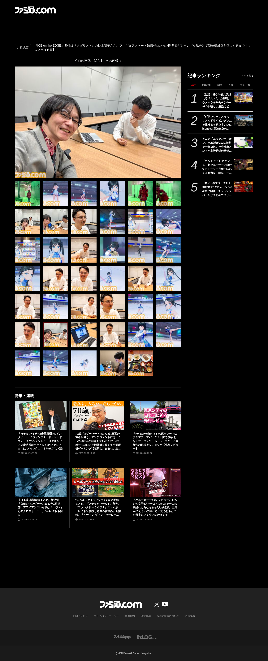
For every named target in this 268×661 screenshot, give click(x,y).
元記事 (22, 48)
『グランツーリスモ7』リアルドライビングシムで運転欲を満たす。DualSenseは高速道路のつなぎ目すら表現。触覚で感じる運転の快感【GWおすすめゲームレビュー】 (217, 123)
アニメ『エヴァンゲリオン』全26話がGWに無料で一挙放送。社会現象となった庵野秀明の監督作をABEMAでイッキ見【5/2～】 (217, 145)
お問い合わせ (83, 616)
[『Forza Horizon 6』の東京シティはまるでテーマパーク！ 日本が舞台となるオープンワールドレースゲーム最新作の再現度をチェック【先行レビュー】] (156, 415)
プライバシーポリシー (107, 616)
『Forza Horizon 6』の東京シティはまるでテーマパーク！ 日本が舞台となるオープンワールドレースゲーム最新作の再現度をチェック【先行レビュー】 (155, 441)
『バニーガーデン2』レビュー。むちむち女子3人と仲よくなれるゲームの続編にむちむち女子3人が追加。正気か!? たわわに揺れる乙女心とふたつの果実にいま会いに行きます (155, 507)
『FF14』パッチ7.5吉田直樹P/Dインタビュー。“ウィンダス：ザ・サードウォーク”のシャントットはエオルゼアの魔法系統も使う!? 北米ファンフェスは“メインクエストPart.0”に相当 (40, 441)
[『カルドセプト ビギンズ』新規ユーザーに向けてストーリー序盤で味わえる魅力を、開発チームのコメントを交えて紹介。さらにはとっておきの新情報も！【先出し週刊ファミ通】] (243, 164)
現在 (193, 85)
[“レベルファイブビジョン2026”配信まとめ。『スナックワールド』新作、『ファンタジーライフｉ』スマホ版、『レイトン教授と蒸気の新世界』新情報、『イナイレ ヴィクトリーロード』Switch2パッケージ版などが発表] (98, 482)
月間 (230, 85)
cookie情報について (166, 616)
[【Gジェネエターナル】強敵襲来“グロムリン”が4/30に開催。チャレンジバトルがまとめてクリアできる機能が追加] (243, 186)
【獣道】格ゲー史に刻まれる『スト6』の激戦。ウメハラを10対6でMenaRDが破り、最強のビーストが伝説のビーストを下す (217, 101)
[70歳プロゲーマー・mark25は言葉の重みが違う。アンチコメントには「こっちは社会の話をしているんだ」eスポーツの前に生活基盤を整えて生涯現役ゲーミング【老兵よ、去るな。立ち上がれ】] (98, 415)
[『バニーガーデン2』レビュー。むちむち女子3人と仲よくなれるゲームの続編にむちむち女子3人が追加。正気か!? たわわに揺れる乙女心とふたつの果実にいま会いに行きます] (156, 482)
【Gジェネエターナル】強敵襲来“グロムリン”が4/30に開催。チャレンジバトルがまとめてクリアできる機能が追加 (217, 189)
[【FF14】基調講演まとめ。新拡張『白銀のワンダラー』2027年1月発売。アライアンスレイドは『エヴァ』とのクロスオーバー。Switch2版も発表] (41, 482)
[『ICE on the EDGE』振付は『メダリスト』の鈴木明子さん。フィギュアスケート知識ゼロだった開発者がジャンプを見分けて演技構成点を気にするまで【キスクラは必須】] (27, 193)
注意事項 (145, 616)
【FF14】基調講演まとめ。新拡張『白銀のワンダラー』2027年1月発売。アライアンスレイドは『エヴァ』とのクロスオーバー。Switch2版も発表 (40, 507)
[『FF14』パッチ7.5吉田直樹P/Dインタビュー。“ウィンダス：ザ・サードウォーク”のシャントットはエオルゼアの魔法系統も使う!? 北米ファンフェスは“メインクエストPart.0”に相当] (41, 415)
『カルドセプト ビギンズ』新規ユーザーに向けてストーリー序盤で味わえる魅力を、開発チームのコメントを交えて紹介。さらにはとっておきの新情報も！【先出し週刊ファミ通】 (217, 167)
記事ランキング (204, 75)
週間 (219, 85)
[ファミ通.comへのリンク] (35, 10)
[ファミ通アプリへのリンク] (122, 636)
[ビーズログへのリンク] (147, 636)
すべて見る (247, 75)
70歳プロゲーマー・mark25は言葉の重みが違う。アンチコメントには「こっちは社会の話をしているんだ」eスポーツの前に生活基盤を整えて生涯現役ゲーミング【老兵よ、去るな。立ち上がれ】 (98, 441)
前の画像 (84, 61)
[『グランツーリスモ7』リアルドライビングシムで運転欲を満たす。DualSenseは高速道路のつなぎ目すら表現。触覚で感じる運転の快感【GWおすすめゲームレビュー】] (243, 120)
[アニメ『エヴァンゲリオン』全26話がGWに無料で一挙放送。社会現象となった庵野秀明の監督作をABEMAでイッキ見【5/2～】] (243, 142)
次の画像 (112, 61)
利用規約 (130, 616)
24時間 (206, 85)
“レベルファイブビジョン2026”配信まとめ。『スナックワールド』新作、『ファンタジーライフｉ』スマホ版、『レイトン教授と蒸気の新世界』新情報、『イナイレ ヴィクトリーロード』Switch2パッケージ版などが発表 (98, 507)
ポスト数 (245, 85)
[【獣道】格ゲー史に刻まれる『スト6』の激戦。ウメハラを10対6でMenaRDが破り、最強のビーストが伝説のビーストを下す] (243, 98)
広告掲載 (187, 616)
